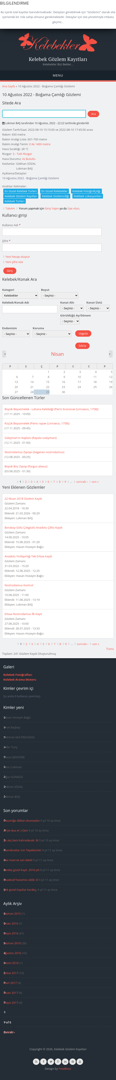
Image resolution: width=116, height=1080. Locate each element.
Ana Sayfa (8, 86)
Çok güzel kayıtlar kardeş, (20, 890)
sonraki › (82, 482)
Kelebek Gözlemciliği (55, 196)
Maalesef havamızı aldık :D (20, 880)
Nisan (57, 353)
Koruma (38, 328)
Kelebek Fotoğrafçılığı (86, 191)
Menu (58, 75)
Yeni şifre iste (14, 262)
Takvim (10, 208)
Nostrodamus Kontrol (19, 585)
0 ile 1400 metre (40, 144)
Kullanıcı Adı (11, 225)
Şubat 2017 (10, 973)
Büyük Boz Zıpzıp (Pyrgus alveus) (26, 466)
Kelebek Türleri (14, 201)
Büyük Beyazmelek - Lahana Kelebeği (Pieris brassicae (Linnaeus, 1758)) (51, 409)
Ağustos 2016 (12, 953)
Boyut (45, 290)
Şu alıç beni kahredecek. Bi (20, 840)
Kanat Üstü (94, 302)
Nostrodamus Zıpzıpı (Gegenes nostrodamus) (34, 452)
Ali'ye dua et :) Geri (15, 830)
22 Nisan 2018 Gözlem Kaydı (23, 499)
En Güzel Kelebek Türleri (21, 191)
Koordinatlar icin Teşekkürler (22, 850)
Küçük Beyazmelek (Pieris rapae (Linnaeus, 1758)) (37, 423)
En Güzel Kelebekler (54, 191)
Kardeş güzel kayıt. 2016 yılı (21, 870)
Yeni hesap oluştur (17, 257)
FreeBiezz (64, 1069)
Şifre (6, 241)
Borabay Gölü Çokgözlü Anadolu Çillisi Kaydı (33, 527)
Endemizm (9, 328)
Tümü (110, 649)
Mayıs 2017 (10, 1003)
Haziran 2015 (12, 913)
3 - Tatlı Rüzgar (22, 154)
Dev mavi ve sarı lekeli (17, 860)
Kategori (8, 290)
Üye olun (73, 208)
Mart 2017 (10, 983)
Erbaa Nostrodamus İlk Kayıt (23, 614)
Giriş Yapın (52, 208)
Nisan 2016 (10, 923)
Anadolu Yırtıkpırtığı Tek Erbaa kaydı (28, 556)
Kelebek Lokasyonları (88, 196)
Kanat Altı (67, 302)
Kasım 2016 (11, 963)
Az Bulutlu (28, 159)
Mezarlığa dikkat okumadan (21, 821)
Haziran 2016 (12, 943)
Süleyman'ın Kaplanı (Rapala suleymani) (31, 438)
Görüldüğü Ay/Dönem (75, 315)
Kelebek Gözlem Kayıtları (58, 59)
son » (95, 482)
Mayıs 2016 (10, 933)
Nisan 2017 (10, 993)
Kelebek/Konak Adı (15, 302)
